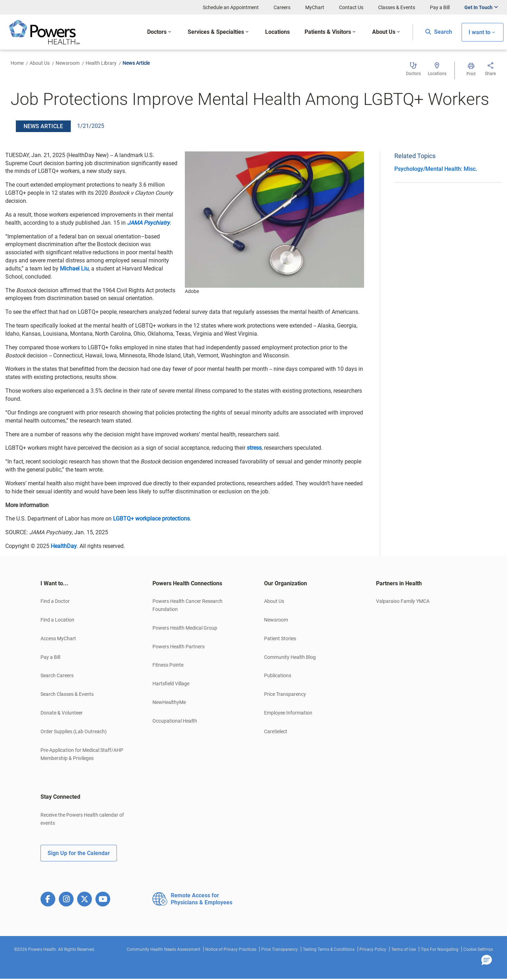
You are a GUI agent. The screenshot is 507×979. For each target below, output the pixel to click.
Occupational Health (174, 721)
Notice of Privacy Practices (230, 949)
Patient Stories (280, 638)
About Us (40, 63)
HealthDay (64, 546)
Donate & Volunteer (61, 713)
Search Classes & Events (67, 694)
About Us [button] (383, 32)
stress (254, 447)
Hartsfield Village (170, 683)
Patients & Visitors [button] (328, 32)
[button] (486, 960)
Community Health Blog (290, 657)
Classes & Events (396, 7)
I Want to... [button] (54, 583)
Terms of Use (403, 949)
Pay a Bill (440, 7)
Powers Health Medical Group (184, 628)
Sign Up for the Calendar (79, 853)
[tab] (85, 583)
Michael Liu (74, 268)
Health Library (101, 63)
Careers (282, 7)
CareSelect (275, 731)
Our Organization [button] (285, 583)
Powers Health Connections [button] (187, 583)
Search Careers (57, 675)
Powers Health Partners (178, 646)
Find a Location (57, 620)
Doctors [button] (157, 32)
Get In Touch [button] (478, 7)
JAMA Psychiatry (148, 222)
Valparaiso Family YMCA (403, 601)
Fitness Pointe (167, 665)
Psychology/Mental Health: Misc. (435, 169)
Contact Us (351, 7)
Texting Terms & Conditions (329, 949)
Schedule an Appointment (231, 7)
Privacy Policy (372, 949)
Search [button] (438, 32)
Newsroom (68, 63)
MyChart (314, 7)
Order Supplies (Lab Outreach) (73, 731)
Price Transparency (285, 694)
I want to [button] (479, 32)
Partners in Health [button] (399, 583)
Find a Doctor (55, 601)
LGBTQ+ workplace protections (151, 518)
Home (17, 63)
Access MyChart (58, 638)
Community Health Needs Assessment (163, 949)
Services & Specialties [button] (216, 32)
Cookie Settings (478, 949)
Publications (277, 675)
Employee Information (288, 713)
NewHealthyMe (169, 702)
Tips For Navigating (439, 949)
